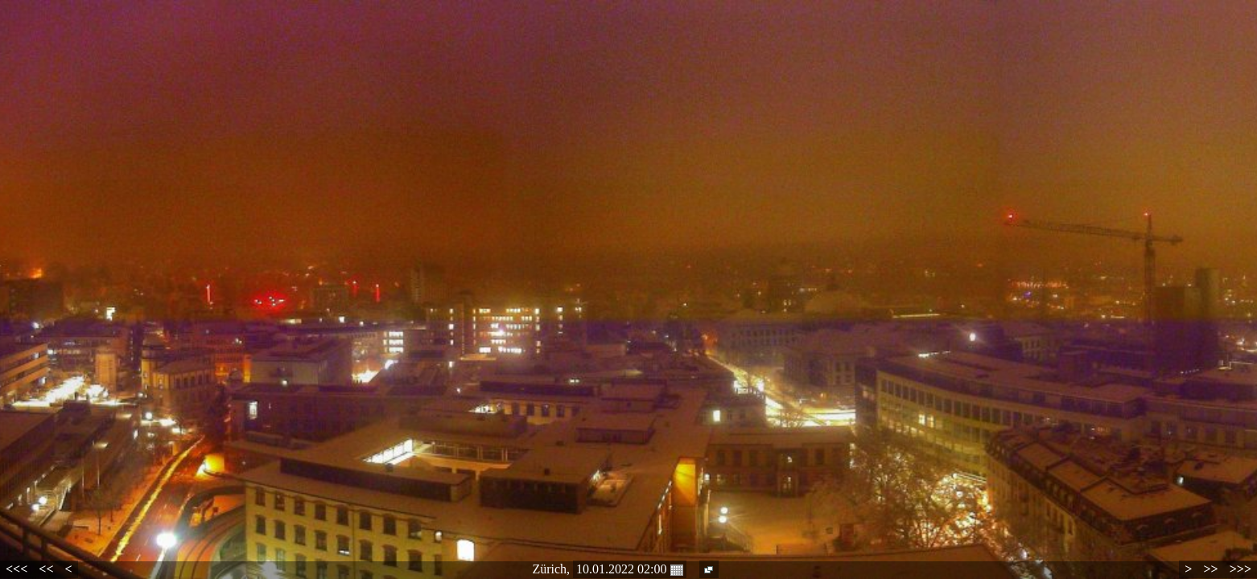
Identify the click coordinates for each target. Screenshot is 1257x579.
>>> (1240, 569)
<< (46, 569)
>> (1210, 569)
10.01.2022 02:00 (629, 569)
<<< (16, 569)
